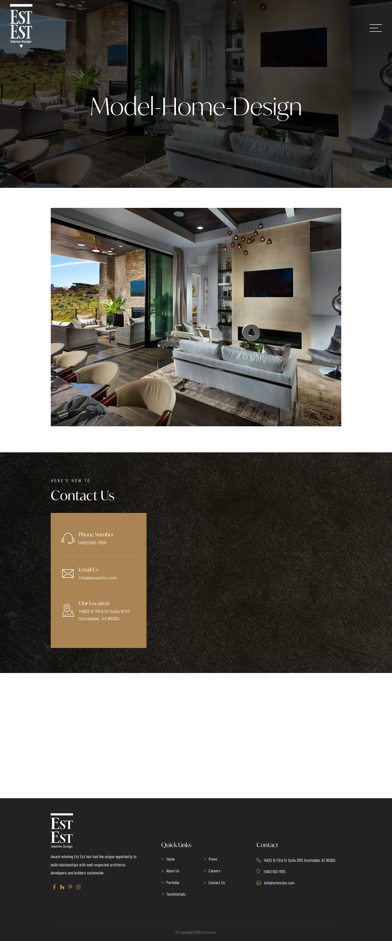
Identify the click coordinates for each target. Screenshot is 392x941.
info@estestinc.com (97, 577)
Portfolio (172, 882)
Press (212, 859)
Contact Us (216, 882)
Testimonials (176, 894)
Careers (214, 870)
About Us (172, 870)
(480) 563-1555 (92, 542)
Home (170, 859)
